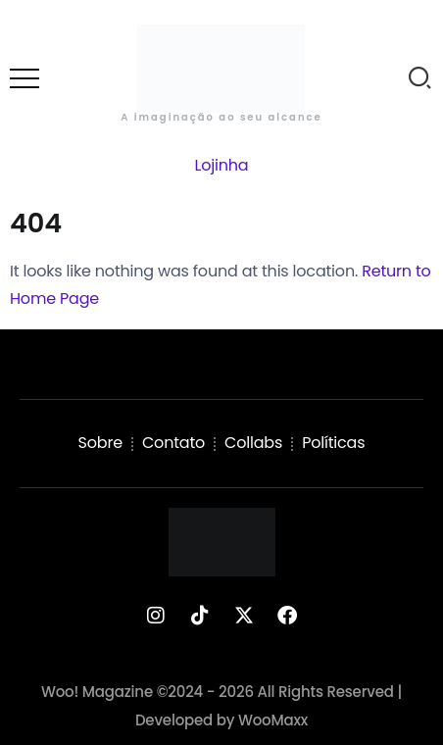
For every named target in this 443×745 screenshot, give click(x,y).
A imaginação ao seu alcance (221, 117)
